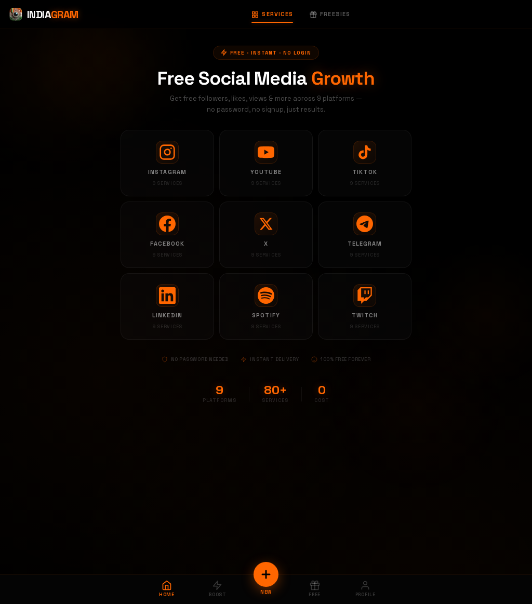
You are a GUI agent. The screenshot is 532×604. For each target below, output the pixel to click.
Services (272, 14)
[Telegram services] (364, 235)
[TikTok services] (364, 163)
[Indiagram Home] (43, 14)
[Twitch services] (364, 306)
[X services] (266, 235)
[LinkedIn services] (167, 306)
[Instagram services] (167, 163)
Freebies (330, 14)
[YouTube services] (266, 163)
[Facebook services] (167, 235)
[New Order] (266, 574)
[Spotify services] (266, 306)
